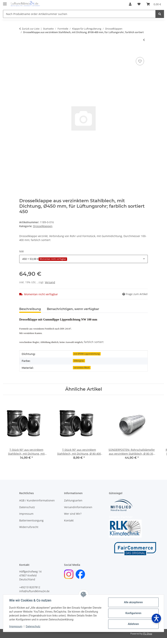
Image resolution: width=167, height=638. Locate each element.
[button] (130, 4)
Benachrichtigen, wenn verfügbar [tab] (73, 309)
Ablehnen (133, 623)
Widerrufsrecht (28, 527)
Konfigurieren (133, 613)
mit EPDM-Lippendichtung (87, 353)
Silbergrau (79, 360)
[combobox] (83, 259)
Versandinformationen (78, 507)
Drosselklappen (42, 226)
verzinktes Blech (81, 367)
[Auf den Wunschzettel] (140, 61)
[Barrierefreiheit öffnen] (156, 618)
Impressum (15, 626)
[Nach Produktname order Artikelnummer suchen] (79, 14)
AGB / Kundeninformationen (37, 500)
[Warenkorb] (153, 4)
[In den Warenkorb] (22, 52)
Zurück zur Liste (30, 28)
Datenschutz (33, 626)
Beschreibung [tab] (30, 309)
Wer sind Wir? (72, 513)
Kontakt (69, 520)
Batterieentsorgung (31, 520)
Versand (50, 282)
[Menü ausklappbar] (5, 2)
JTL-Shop (147, 633)
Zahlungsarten (73, 500)
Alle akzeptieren (133, 602)
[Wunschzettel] (138, 4)
